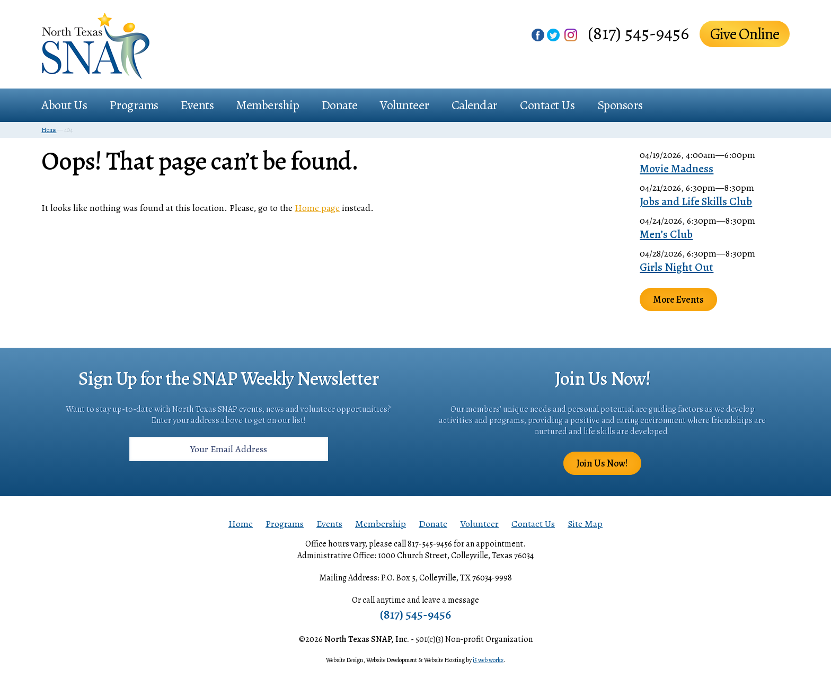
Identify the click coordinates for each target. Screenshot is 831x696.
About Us (64, 104)
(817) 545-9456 (638, 33)
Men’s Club (666, 234)
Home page (317, 207)
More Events (678, 299)
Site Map (585, 523)
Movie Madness (676, 168)
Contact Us (547, 104)
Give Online (744, 34)
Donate (340, 104)
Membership (267, 104)
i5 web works (488, 660)
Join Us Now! (602, 463)
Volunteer (404, 104)
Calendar (475, 104)
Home (240, 523)
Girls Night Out (676, 267)
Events (197, 104)
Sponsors (620, 104)
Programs (134, 104)
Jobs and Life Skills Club (696, 201)
